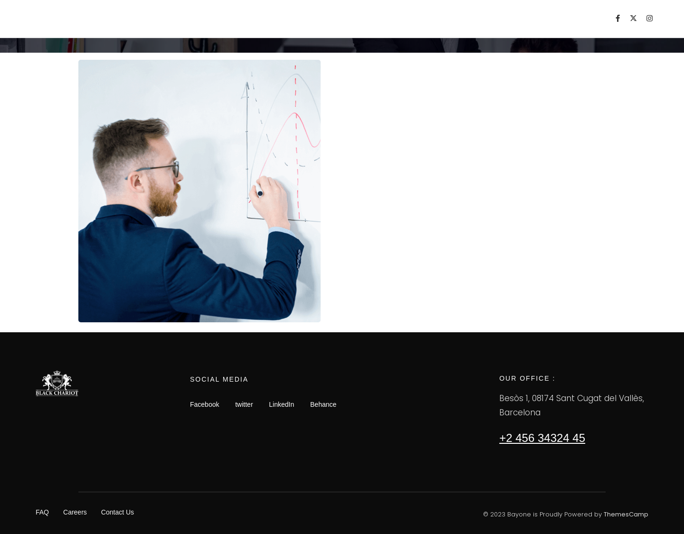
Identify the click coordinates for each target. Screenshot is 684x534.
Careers (75, 512)
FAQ (42, 512)
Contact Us (117, 512)
